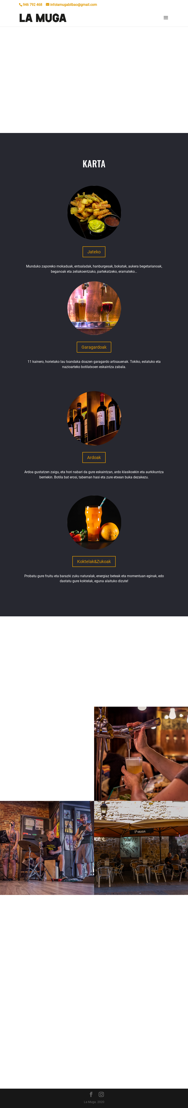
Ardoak (94, 457)
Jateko (94, 251)
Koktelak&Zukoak (94, 561)
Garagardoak (94, 347)
